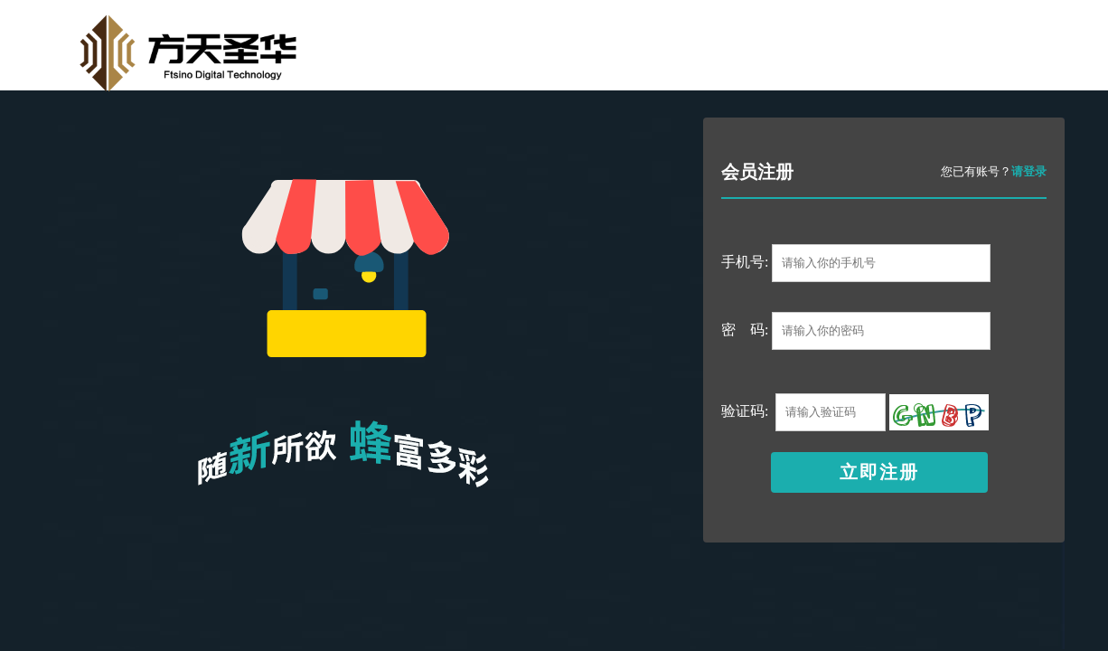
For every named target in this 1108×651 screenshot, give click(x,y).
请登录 (1029, 171)
